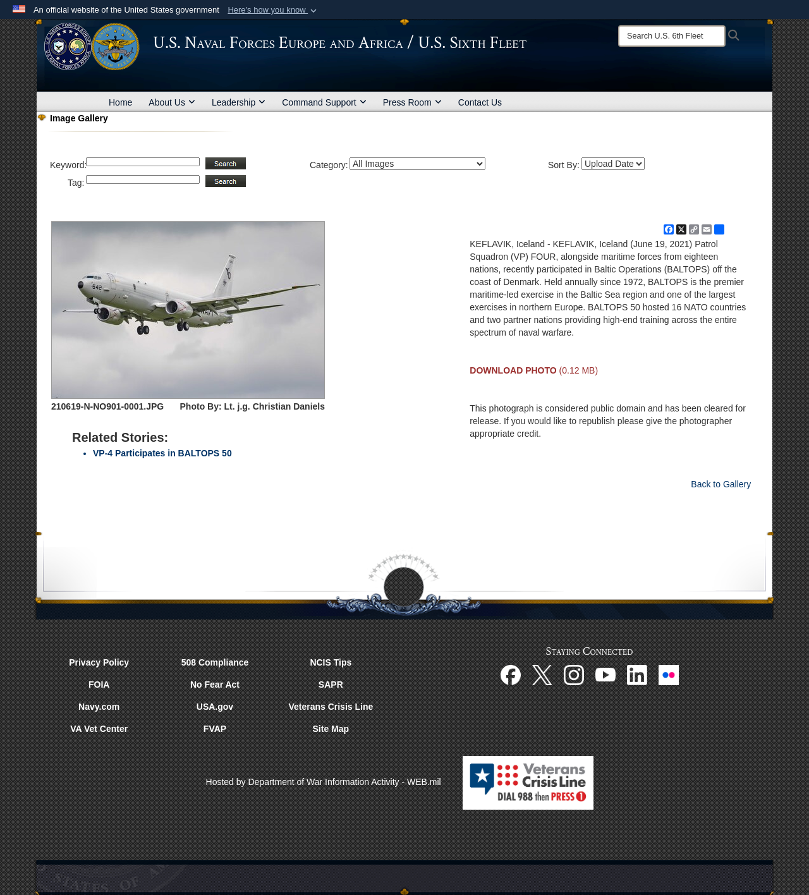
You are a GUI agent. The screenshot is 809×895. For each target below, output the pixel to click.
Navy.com (98, 707)
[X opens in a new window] (542, 674)
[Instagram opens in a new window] (574, 674)
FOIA (98, 684)
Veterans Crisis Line (330, 707)
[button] (273, 10)
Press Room (412, 102)
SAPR (331, 684)
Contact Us (480, 102)
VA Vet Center (99, 729)
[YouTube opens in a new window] (605, 674)
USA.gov (215, 707)
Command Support (324, 102)
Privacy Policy (99, 662)
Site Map (331, 729)
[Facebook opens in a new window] (511, 674)
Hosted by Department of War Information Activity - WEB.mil (323, 782)
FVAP (215, 729)
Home (120, 102)
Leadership (238, 102)
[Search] (672, 36)
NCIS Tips (330, 662)
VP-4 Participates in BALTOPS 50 (162, 453)
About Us (172, 102)
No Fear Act (215, 684)
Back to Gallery (721, 484)
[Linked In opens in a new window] (637, 674)
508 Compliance (215, 662)
